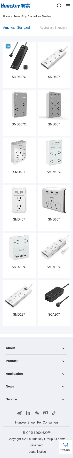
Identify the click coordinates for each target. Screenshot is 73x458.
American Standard (41, 16)
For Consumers (48, 422)
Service (11, 399)
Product (12, 361)
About (10, 348)
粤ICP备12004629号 (36, 432)
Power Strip (20, 16)
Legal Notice (37, 451)
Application (14, 373)
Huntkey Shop (25, 422)
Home (6, 16)
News (10, 386)
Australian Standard (53, 27)
